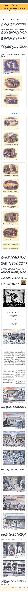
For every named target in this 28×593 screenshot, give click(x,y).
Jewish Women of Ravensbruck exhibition (8, 253)
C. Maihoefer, (8, 39)
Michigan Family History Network (20, 587)
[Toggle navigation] (25, 1)
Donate (14, 589)
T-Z (10, 584)
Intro (9, 17)
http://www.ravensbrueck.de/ (16, 20)
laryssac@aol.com (14, 113)
